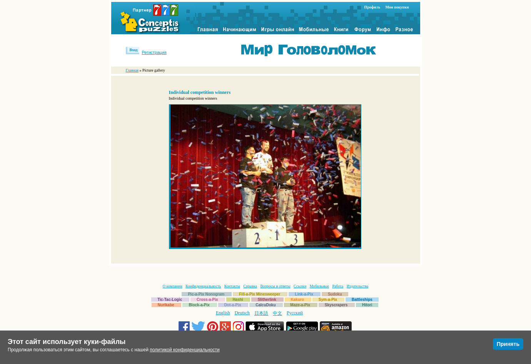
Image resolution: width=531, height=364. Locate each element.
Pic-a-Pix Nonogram (206, 294)
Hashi (237, 299)
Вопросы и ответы (275, 286)
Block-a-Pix (199, 305)
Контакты (232, 286)
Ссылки (300, 286)
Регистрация (154, 52)
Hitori (367, 305)
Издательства (357, 286)
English (223, 313)
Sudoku (335, 294)
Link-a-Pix (304, 294)
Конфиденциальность (203, 286)
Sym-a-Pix (328, 299)
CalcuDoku (265, 305)
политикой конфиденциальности (184, 349)
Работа (337, 286)
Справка (250, 286)
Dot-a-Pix (232, 305)
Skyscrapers (336, 305)
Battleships (362, 299)
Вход (134, 50)
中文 (277, 313)
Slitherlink (266, 299)
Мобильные (319, 286)
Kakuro (297, 299)
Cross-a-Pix (207, 299)
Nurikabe (166, 305)
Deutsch (242, 313)
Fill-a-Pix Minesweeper (259, 294)
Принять (508, 344)
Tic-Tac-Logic (169, 299)
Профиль (372, 7)
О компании (172, 286)
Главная (132, 70)
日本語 (261, 313)
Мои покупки (397, 7)
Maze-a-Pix (300, 305)
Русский (295, 313)
